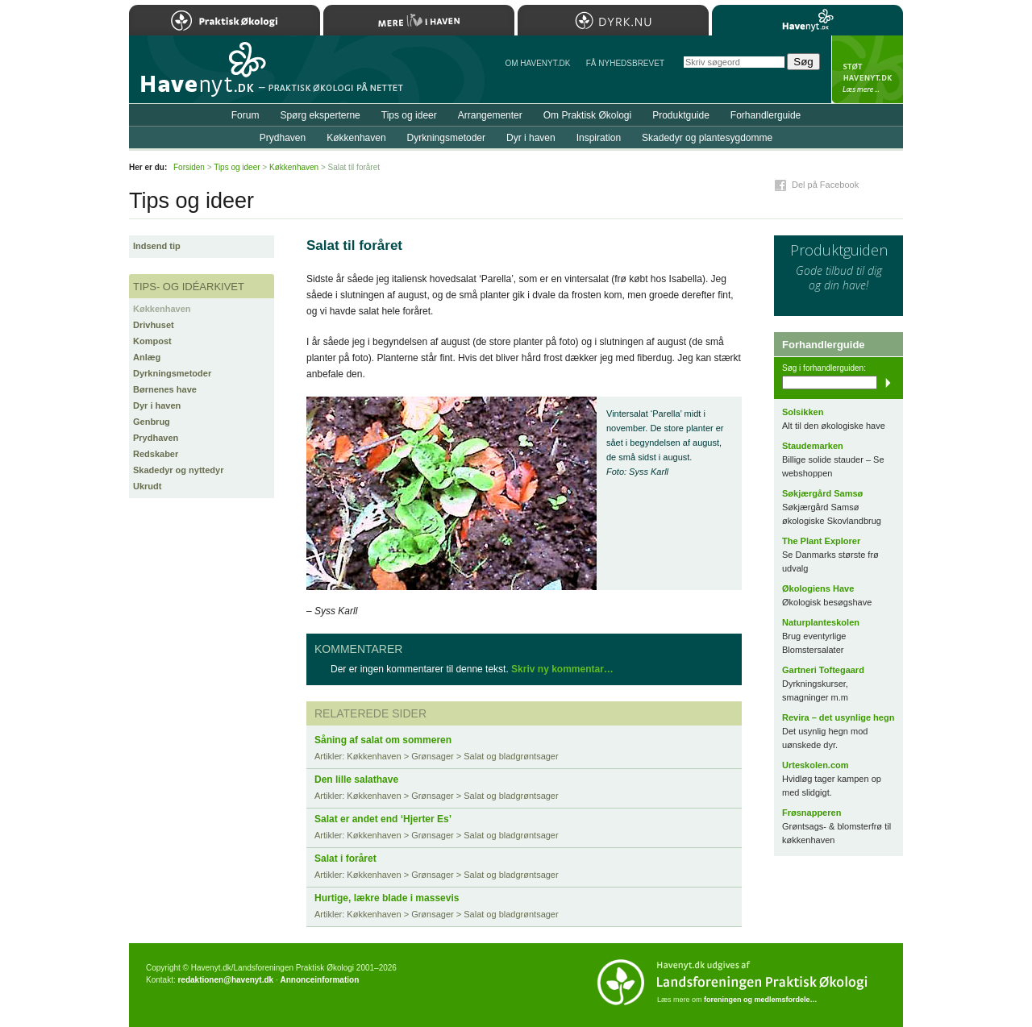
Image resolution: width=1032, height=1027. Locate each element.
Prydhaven (155, 438)
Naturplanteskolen (820, 622)
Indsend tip (157, 246)
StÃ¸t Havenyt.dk (867, 69)
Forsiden (189, 167)
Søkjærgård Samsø (822, 493)
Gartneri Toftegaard (823, 670)
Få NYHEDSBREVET (625, 63)
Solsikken (802, 412)
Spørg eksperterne (320, 115)
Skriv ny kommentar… (562, 669)
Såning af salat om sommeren (383, 740)
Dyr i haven (157, 405)
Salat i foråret (345, 858)
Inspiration (598, 137)
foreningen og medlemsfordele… (761, 1000)
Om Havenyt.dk (537, 63)
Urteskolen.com (815, 765)
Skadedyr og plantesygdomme (707, 137)
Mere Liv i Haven (418, 20)
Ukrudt (147, 486)
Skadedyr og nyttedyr (178, 470)
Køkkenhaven (162, 309)
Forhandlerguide (765, 115)
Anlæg (146, 357)
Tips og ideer (409, 115)
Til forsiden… (199, 76)
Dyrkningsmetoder (172, 373)
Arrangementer (490, 115)
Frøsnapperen (811, 812)
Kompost (152, 341)
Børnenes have (165, 389)
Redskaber (155, 454)
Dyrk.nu (613, 20)
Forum (245, 115)
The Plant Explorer (821, 541)
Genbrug (151, 421)
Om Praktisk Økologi (587, 115)
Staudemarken (812, 446)
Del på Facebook (825, 184)
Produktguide (681, 115)
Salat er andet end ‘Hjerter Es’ (383, 819)
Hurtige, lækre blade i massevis (386, 898)
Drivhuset (153, 325)
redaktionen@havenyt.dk (225, 979)
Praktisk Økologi (224, 20)
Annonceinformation (319, 979)
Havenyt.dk (807, 20)
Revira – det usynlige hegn (838, 717)
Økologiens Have (818, 588)
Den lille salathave (356, 779)
